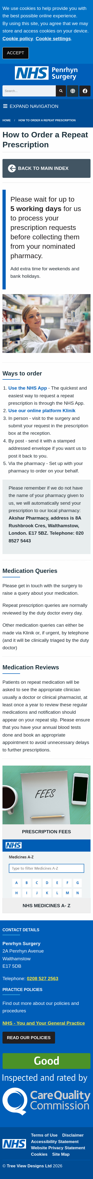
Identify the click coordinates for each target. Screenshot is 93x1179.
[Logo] (46, 73)
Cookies (39, 1154)
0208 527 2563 (42, 978)
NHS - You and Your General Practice (43, 1023)
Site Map (61, 1154)
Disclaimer (73, 1135)
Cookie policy (17, 38)
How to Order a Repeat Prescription (47, 120)
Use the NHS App (27, 388)
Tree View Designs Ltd (29, 1166)
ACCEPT (15, 53)
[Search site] (61, 90)
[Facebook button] (85, 91)
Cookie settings (53, 38)
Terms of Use (44, 1135)
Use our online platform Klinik (41, 410)
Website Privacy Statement (58, 1148)
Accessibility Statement (55, 1141)
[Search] (29, 90)
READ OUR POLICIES (29, 1037)
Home (6, 120)
